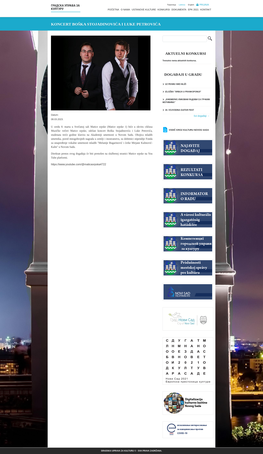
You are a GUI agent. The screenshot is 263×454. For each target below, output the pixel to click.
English (191, 5)
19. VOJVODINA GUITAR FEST (179, 110)
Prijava (204, 4)
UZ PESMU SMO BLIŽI (175, 84)
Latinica (182, 5)
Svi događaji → (201, 116)
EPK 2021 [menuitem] (193, 9)
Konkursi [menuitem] (163, 9)
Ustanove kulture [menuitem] (144, 9)
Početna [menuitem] (113, 9)
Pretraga (210, 39)
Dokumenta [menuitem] (178, 9)
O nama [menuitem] (125, 9)
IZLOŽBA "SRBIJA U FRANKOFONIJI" (183, 92)
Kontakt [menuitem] (205, 9)
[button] (100, 73)
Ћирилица (171, 5)
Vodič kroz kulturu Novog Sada (189, 130)
